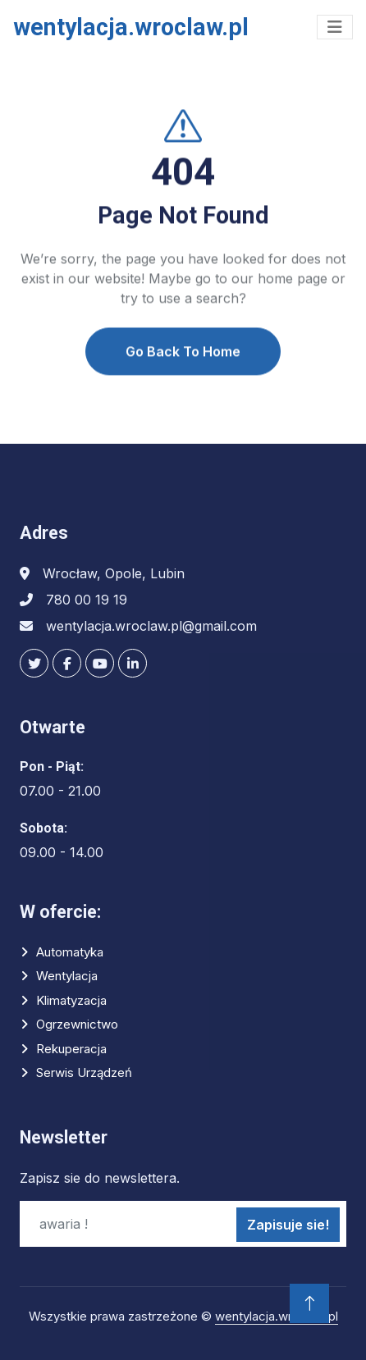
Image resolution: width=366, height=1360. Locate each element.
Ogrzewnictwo (77, 1024)
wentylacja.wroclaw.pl (276, 1316)
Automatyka (69, 952)
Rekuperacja (71, 1049)
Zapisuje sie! (288, 1224)
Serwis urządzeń (84, 1072)
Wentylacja (67, 975)
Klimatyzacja (71, 1000)
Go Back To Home (183, 374)
